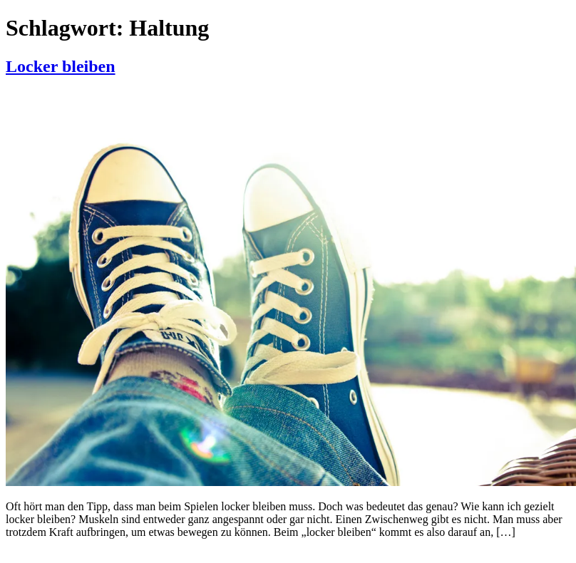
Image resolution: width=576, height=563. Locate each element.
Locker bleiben (60, 66)
